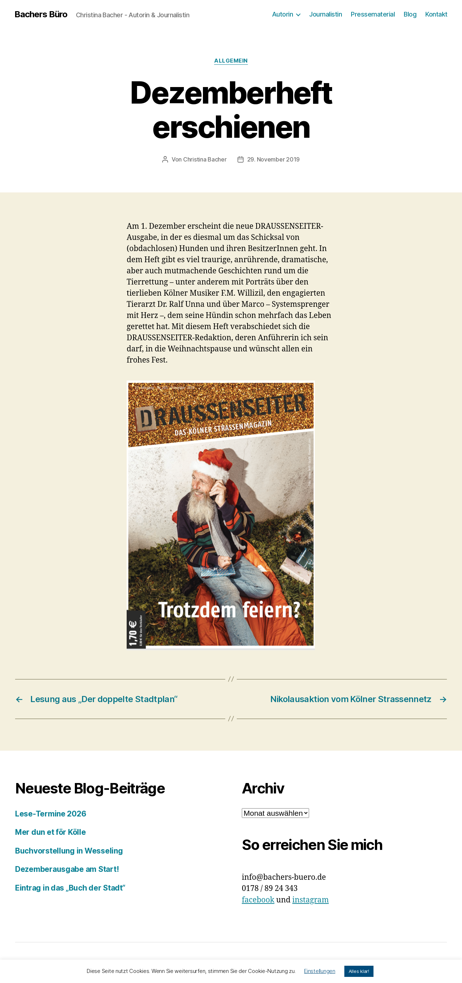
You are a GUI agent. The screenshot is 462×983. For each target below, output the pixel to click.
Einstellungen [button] (319, 971)
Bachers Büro (40, 14)
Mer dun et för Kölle (50, 832)
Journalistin (325, 14)
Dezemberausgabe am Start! (67, 869)
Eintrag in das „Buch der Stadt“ (70, 887)
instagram (310, 900)
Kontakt (436, 14)
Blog (410, 14)
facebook (258, 900)
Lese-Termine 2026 (50, 813)
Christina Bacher (205, 159)
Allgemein (231, 61)
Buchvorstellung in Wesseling (69, 850)
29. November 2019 (273, 159)
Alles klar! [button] (359, 971)
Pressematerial (373, 14)
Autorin (282, 14)
